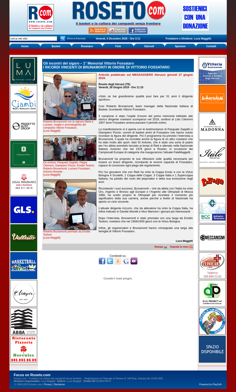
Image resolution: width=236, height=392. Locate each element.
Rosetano (87, 46)
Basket (56, 46)
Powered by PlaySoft (210, 384)
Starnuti (149, 46)
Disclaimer (59, 384)
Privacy (48, 384)
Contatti (211, 46)
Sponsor (180, 46)
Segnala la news (181, 246)
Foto (118, 46)
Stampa (160, 246)
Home (25, 46)
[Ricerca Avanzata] (76, 38)
